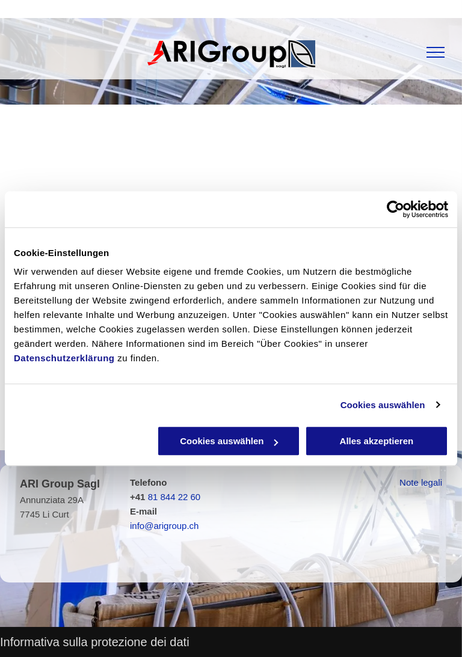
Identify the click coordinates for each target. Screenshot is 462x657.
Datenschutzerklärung (64, 358)
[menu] (435, 52)
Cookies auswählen (382, 405)
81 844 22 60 (174, 497)
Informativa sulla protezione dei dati (94, 642)
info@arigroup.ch (164, 526)
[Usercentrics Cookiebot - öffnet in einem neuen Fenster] (395, 209)
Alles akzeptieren (377, 441)
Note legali (420, 482)
